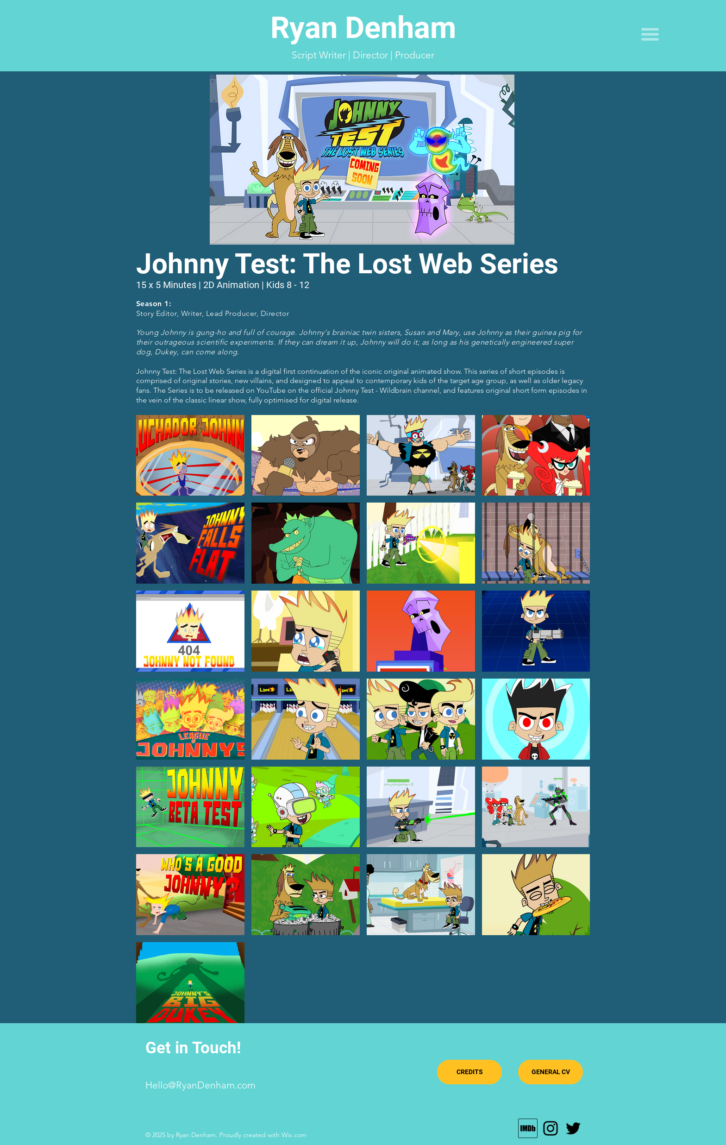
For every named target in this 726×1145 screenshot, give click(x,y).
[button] (650, 34)
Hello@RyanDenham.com (200, 1085)
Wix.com (294, 1135)
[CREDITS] (469, 1072)
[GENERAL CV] (550, 1072)
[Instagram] (550, 1128)
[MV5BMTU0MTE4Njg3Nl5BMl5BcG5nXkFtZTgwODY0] (528, 1128)
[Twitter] (573, 1128)
